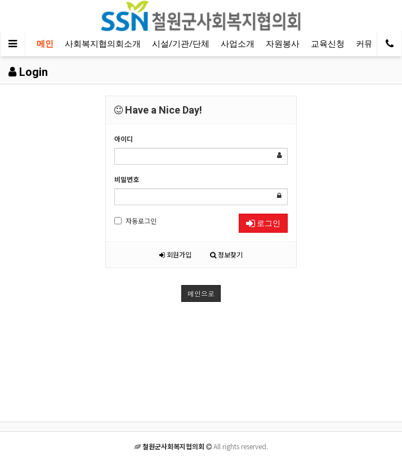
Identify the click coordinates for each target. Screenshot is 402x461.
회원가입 (175, 254)
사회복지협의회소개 (103, 44)
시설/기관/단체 (180, 44)
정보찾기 (226, 254)
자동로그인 (135, 220)
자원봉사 (283, 44)
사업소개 (237, 44)
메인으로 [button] (201, 293)
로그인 (263, 223)
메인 (45, 44)
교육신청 (328, 44)
